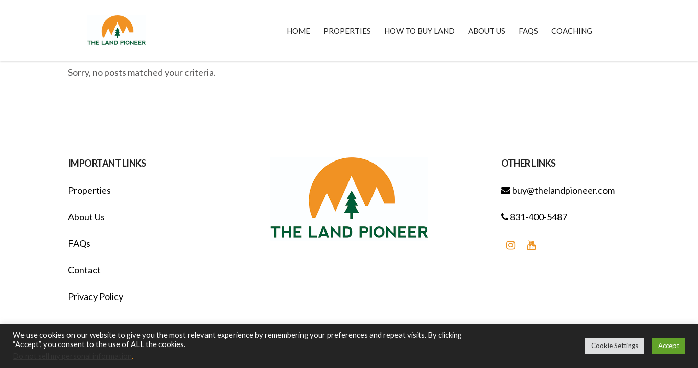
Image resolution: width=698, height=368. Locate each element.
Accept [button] (668, 345)
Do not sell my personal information (72, 356)
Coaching (571, 30)
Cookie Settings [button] (614, 345)
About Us (86, 216)
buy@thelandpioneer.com (558, 190)
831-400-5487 (534, 216)
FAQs (79, 243)
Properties (89, 190)
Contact (84, 269)
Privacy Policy (95, 296)
